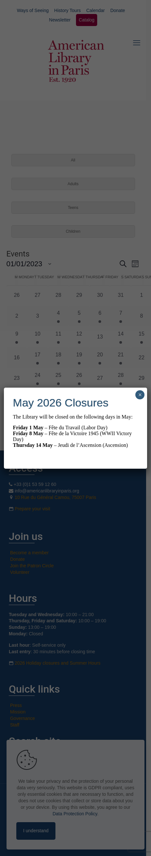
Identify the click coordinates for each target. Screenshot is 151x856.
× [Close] (140, 394)
